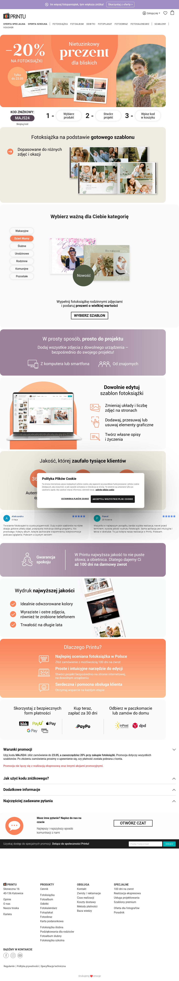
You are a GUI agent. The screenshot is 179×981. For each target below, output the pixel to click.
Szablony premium (125, 902)
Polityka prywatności (28, 966)
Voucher (8, 27)
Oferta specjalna (14, 24)
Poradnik (119, 912)
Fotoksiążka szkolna (52, 940)
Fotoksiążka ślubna (51, 927)
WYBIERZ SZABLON (89, 316)
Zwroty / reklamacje (89, 893)
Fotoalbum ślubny (51, 936)
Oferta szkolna (37, 24)
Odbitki (90, 24)
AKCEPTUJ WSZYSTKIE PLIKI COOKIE (113, 499)
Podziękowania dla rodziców (57, 931)
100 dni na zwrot (124, 889)
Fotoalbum (77, 24)
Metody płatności (87, 906)
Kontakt (81, 889)
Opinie (7, 899)
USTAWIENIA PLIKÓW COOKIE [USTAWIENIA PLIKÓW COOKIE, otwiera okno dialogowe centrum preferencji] (75, 498)
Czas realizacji (85, 897)
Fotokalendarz (140, 24)
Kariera (7, 914)
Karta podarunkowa (51, 921)
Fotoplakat (105, 24)
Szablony (160, 24)
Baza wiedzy (84, 910)
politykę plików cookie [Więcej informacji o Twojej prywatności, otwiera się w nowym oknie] (105, 490)
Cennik (44, 889)
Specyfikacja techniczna (53, 966)
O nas (6, 903)
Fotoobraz (121, 24)
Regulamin (9, 966)
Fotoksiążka (60, 24)
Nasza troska (11, 908)
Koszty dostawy (86, 902)
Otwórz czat (133, 823)
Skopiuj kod (22, 124)
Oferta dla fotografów (126, 908)
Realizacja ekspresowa (127, 893)
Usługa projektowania (126, 897)
